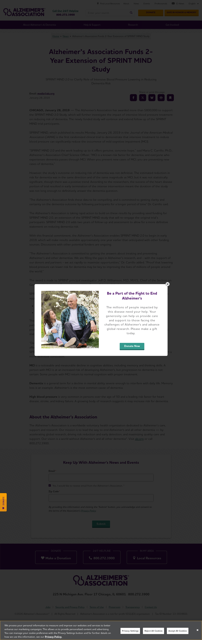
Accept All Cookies (177, 634)
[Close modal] (167, 284)
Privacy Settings (130, 634)
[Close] (197, 633)
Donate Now (132, 346)
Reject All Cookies (153, 634)
